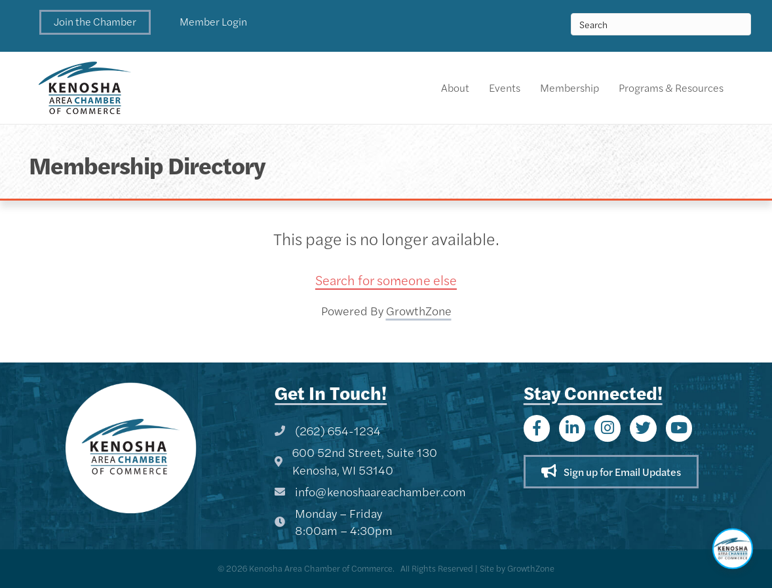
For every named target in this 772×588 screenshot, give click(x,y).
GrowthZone (419, 310)
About (455, 87)
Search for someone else (386, 279)
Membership (569, 87)
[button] (95, 22)
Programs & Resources (671, 87)
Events (504, 87)
